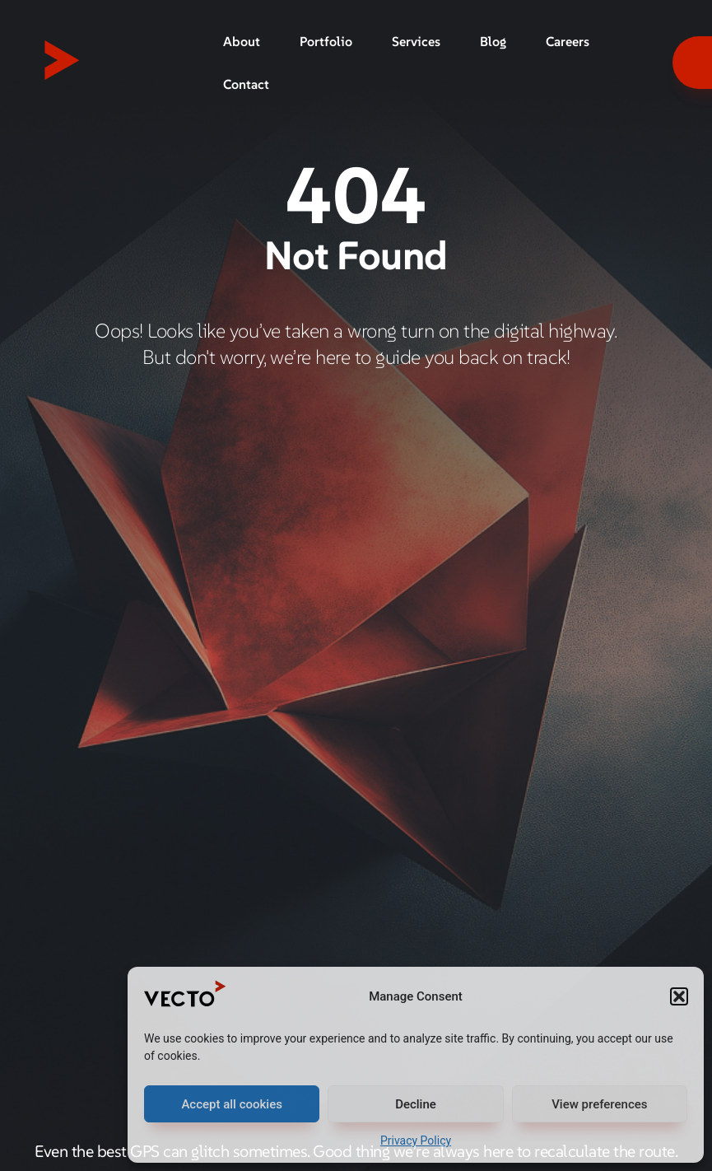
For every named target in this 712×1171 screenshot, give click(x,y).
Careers (567, 41)
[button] (679, 996)
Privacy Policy (415, 1140)
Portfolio (326, 41)
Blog (493, 41)
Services (416, 41)
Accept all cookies (231, 1104)
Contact (246, 84)
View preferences (599, 1104)
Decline (415, 1104)
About (241, 41)
